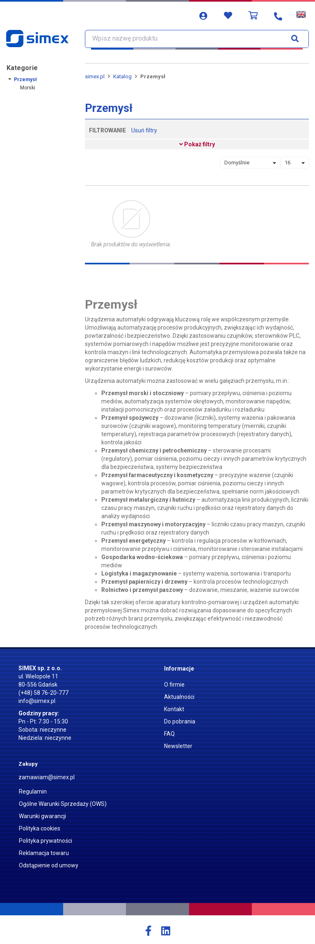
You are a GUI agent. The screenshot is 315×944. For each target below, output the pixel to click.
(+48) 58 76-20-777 (43, 692)
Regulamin (33, 791)
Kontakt (174, 709)
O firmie (174, 684)
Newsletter (178, 746)
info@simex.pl (36, 701)
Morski (27, 88)
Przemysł (25, 79)
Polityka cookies (39, 828)
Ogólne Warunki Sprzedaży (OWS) (63, 804)
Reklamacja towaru (44, 853)
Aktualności (179, 697)
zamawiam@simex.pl (46, 777)
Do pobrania (179, 721)
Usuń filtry (144, 130)
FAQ (169, 733)
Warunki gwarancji (42, 816)
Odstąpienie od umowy (48, 865)
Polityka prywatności (45, 840)
